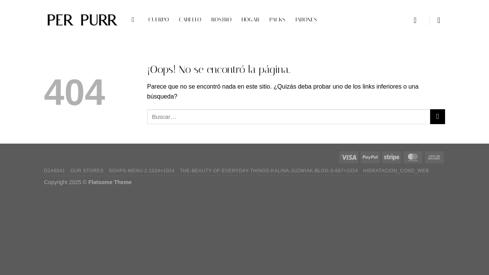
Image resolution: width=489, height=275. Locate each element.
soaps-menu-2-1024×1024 (142, 170)
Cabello (190, 19)
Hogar (250, 19)
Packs (277, 19)
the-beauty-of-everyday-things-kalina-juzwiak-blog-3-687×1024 (269, 170)
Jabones (306, 19)
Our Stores (87, 170)
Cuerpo (158, 19)
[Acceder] (417, 20)
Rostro (221, 19)
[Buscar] (135, 20)
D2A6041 (54, 170)
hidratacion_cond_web (396, 170)
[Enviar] (437, 116)
